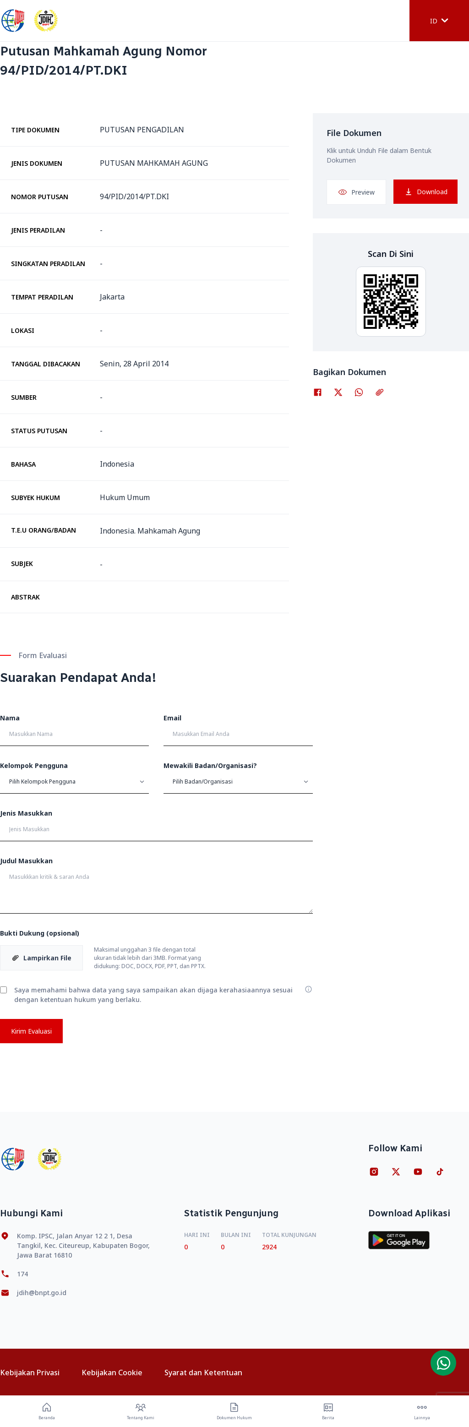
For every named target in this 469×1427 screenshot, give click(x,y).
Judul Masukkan (26, 860)
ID (439, 20)
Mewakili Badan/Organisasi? (210, 765)
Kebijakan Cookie (112, 1372)
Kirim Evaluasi (31, 1031)
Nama (10, 718)
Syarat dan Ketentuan (203, 1372)
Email (172, 718)
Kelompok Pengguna (34, 765)
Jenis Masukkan (26, 813)
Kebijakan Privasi (30, 1372)
